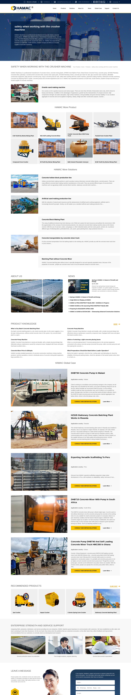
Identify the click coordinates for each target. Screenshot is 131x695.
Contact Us (116, 8)
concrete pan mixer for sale (82, 74)
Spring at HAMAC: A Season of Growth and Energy (85, 297)
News (89, 8)
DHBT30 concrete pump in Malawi (89, 373)
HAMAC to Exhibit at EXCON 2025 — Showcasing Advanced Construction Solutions (95, 311)
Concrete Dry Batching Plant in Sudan (21, 78)
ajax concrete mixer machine (99, 74)
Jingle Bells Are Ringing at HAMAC (80, 300)
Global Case (98, 8)
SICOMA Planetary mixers (66, 74)
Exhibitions (47, 2)
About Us (80, 8)
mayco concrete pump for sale (50, 76)
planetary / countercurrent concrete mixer (31, 74)
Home (54, 8)
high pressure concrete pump (33, 76)
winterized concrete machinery (111, 76)
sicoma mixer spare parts (51, 74)
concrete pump (19, 39)
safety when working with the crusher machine (73, 76)
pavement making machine (94, 76)
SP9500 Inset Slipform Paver (31, 37)
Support (107, 8)
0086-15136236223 (83, 2)
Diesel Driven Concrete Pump (48, 37)
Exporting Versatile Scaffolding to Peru (91, 457)
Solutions (72, 8)
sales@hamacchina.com (64, 2)
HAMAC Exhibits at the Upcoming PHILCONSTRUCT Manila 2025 (89, 306)
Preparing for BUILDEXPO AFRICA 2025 (82, 308)
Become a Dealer (32, 2)
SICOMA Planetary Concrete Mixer (33, 39)
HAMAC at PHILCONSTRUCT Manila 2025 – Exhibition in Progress (90, 303)
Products (63, 8)
